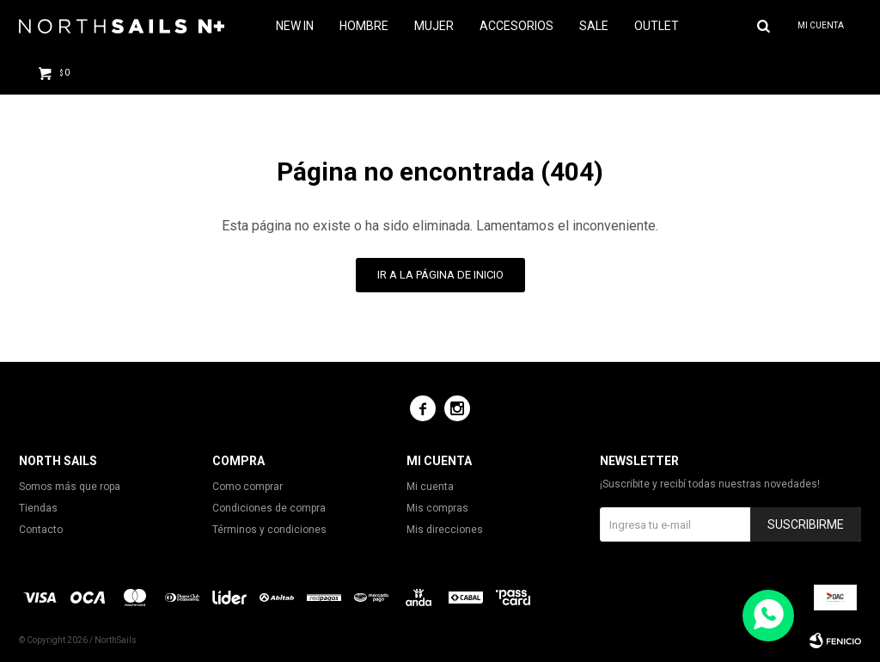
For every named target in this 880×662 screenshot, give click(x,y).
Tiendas (38, 508)
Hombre (363, 26)
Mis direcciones (444, 530)
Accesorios (516, 26)
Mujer (434, 26)
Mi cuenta (430, 487)
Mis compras (437, 508)
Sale (593, 26)
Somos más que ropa (69, 487)
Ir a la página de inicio (440, 274)
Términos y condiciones (269, 530)
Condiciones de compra (269, 508)
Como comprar (247, 487)
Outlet (656, 26)
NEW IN (295, 26)
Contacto (41, 530)
